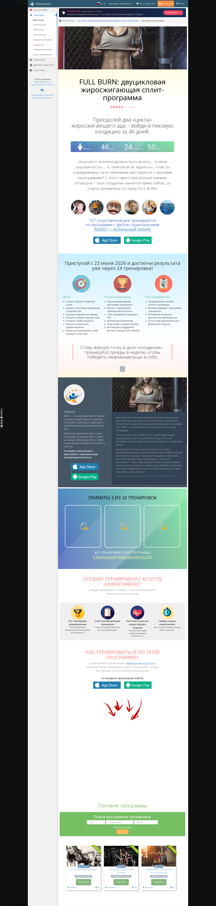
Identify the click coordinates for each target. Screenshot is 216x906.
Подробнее (83, 882)
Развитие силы (39, 24)
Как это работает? (146, 3)
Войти (180, 3)
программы (68, 21)
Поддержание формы (42, 39)
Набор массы (38, 29)
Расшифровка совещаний (42, 95)
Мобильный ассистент (140, 663)
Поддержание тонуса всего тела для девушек (158, 871)
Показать (122, 832)
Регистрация (166, 3)
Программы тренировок (121, 3)
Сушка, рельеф (39, 34)
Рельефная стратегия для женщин (121, 871)
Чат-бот (50, 84)
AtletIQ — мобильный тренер (122, 229)
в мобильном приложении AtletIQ (122, 557)
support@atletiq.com (42, 82)
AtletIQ (69, 411)
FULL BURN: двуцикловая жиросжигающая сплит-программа (108, 21)
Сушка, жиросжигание (42, 54)
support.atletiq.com (39, 84)
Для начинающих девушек (83, 869)
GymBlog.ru (84, 866)
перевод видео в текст (42, 97)
